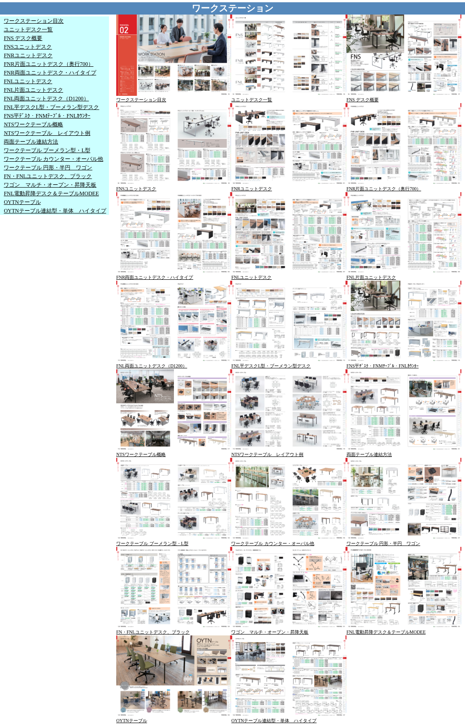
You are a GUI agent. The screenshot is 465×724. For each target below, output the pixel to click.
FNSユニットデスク (28, 47)
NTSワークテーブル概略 (33, 124)
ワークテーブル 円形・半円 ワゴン (48, 167)
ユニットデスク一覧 (28, 29)
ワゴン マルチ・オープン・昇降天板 (50, 185)
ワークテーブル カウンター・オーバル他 (53, 159)
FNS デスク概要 (23, 38)
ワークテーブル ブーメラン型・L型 (47, 150)
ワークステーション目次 (34, 21)
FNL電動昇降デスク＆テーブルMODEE (51, 193)
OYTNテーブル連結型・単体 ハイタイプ (55, 211)
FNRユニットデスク (28, 55)
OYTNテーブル (22, 202)
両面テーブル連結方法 (31, 142)
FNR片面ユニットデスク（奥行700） (48, 64)
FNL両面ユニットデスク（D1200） (46, 98)
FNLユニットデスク (28, 81)
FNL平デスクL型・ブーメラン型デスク (51, 107)
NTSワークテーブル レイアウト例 (47, 133)
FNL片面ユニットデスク (33, 90)
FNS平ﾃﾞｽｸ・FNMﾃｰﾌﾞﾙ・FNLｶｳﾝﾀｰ (47, 116)
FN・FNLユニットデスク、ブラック (48, 176)
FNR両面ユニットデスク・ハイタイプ (50, 72)
